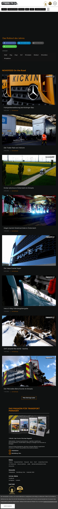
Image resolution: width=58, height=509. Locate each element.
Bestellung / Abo (16, 453)
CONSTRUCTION (40, 9)
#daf (5, 55)
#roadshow (7, 58)
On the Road (15, 110)
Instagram (11, 480)
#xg (11, 55)
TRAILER (21, 9)
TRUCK (4, 9)
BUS (27, 9)
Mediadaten (15, 450)
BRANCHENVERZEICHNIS (39, 464)
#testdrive (44, 55)
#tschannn (28, 55)
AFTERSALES (12, 464)
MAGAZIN (11, 466)
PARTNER (12, 484)
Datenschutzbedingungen (50, 501)
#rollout (36, 55)
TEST (31, 9)
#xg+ (16, 55)
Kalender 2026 (30, 472)
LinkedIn (18, 480)
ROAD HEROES (21, 464)
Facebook (11, 478)
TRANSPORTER (12, 9)
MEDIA (11, 460)
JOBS (28, 464)
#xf (21, 55)
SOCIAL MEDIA (13, 476)
